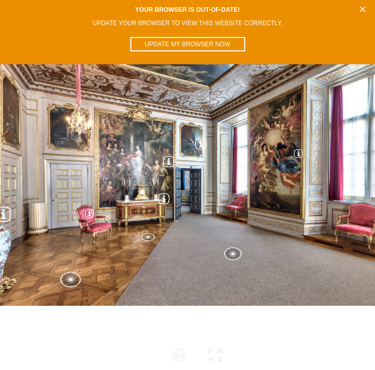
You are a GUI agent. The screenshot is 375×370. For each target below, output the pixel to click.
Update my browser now (187, 44)
